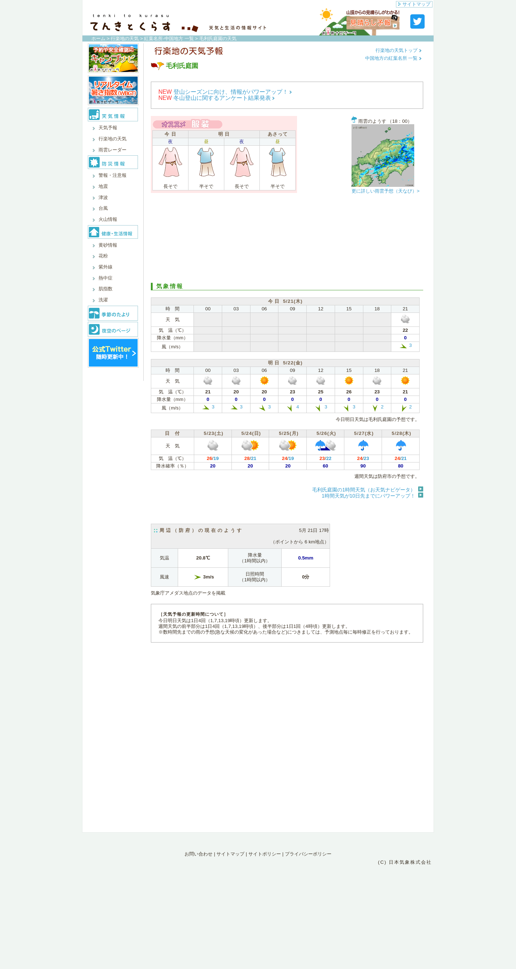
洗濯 (103, 299)
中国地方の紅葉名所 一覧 (393, 58)
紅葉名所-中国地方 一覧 (169, 38)
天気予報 (108, 127)
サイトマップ (414, 4)
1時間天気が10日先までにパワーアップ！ (368, 496)
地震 (103, 186)
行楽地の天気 (125, 38)
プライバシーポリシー (308, 854)
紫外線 (106, 267)
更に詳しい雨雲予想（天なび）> (386, 191)
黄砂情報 (108, 245)
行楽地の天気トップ (399, 50)
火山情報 (108, 219)
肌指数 (106, 288)
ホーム (98, 38)
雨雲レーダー (112, 149)
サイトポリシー (264, 854)
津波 (103, 197)
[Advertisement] (287, 240)
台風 (103, 208)
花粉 (103, 255)
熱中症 (106, 278)
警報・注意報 (112, 175)
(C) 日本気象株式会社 (405, 862)
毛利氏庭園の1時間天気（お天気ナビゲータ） (363, 490)
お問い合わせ (198, 854)
